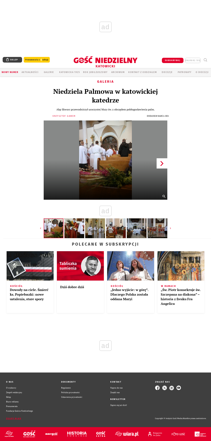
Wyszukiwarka (205, 60)
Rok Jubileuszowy (95, 72)
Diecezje (167, 72)
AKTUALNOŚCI (30, 72)
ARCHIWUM (118, 72)
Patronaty (185, 72)
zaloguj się (192, 60)
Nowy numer (10, 72)
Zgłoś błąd (13, 418)
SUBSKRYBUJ (172, 60)
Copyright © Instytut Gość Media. (169, 418)
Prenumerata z (36, 60)
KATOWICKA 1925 (69, 72)
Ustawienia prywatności (71, 397)
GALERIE (49, 72)
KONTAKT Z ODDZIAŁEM (142, 72)
